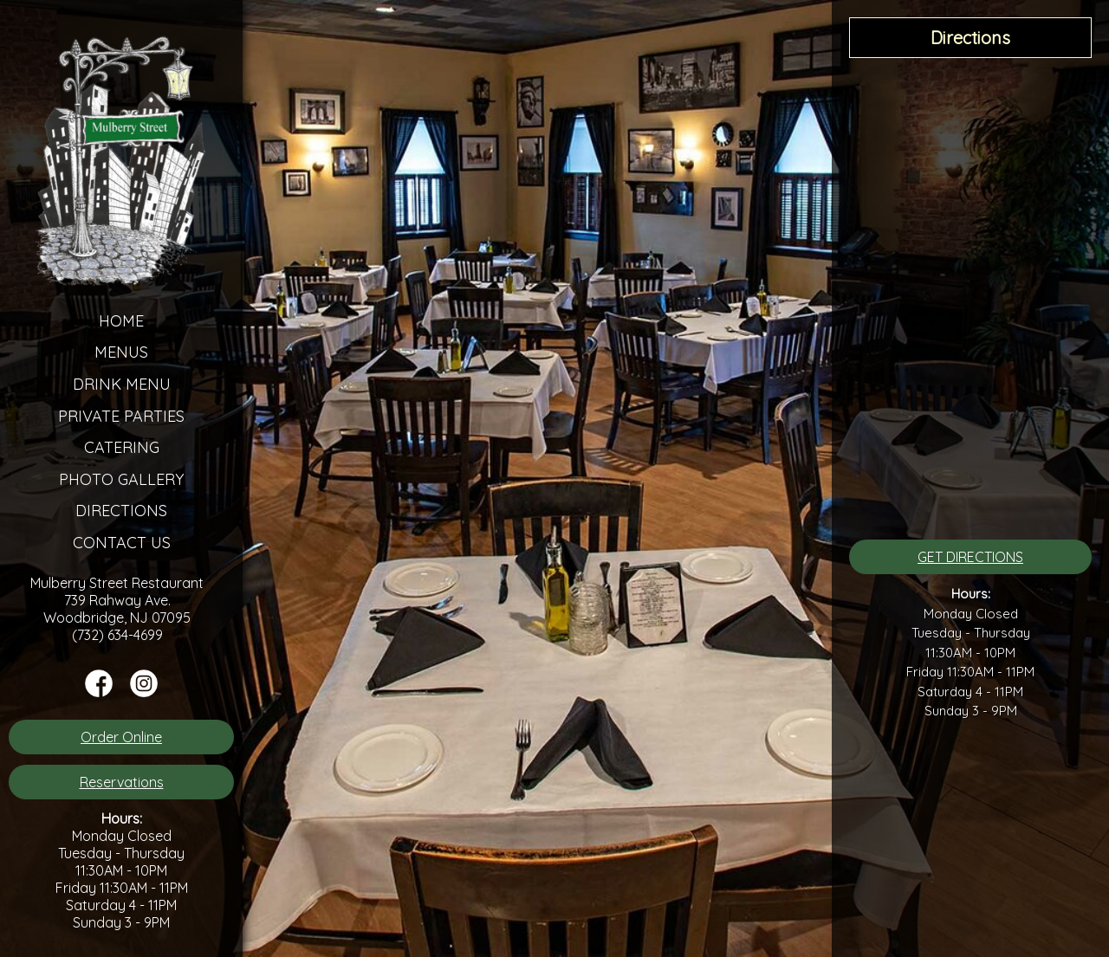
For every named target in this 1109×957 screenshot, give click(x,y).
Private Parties (121, 416)
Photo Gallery (121, 479)
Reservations (122, 782)
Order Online (121, 737)
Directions (121, 511)
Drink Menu (122, 384)
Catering (121, 447)
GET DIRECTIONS (970, 557)
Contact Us (122, 543)
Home (121, 321)
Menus (121, 352)
